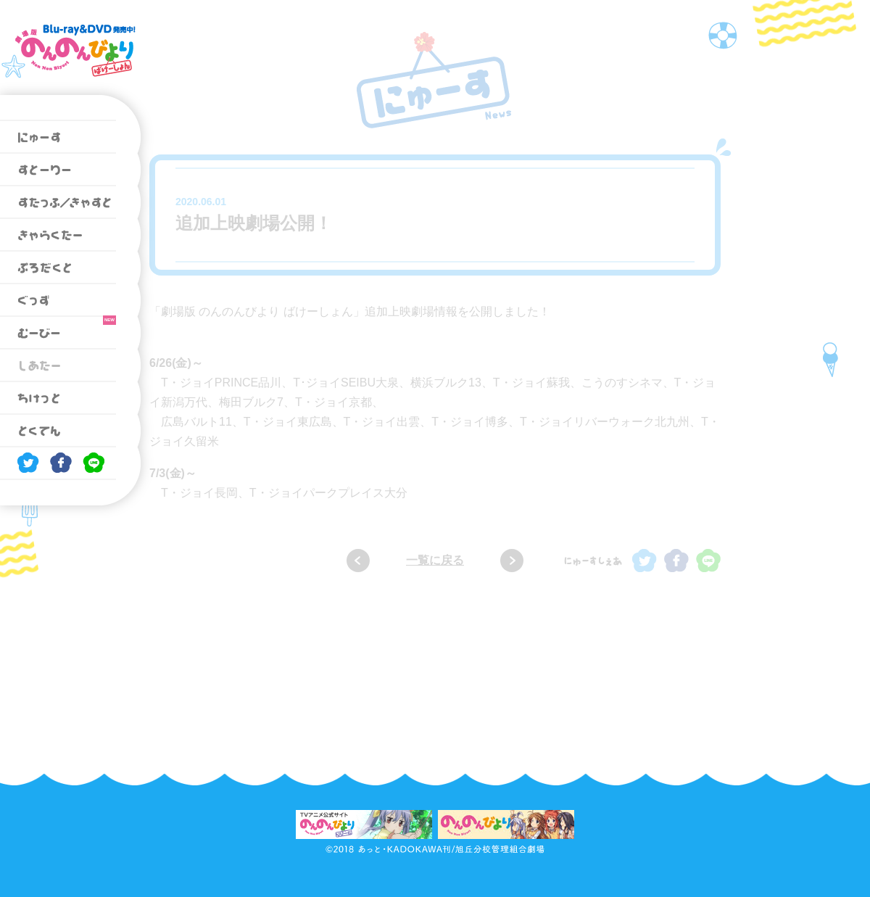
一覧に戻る (435, 560)
